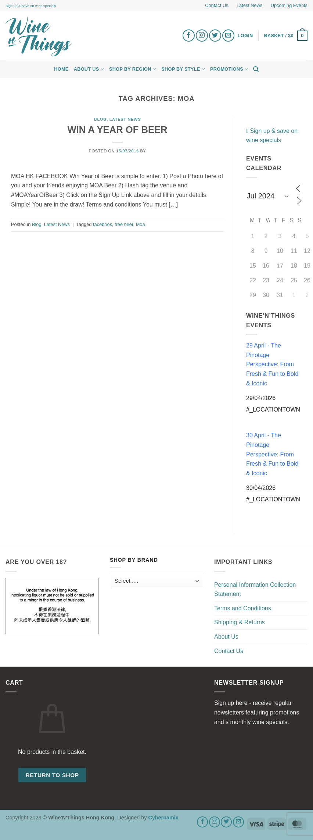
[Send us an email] (228, 35)
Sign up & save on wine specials (31, 6)
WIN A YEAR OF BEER (117, 129)
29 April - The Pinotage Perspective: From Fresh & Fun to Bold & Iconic (272, 364)
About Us (89, 69)
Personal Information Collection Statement (255, 589)
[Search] (256, 69)
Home (61, 69)
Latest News (249, 5)
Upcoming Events (289, 5)
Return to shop (52, 775)
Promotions (229, 69)
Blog (100, 119)
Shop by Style (183, 69)
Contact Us (216, 5)
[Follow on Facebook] (189, 35)
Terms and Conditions (242, 608)
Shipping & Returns (239, 622)
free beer (124, 224)
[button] (286, 35)
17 (280, 266)
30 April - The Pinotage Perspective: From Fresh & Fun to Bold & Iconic (272, 454)
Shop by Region (132, 69)
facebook (102, 224)
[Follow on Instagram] (202, 35)
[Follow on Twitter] (215, 35)
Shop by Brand (134, 560)
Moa (140, 224)
